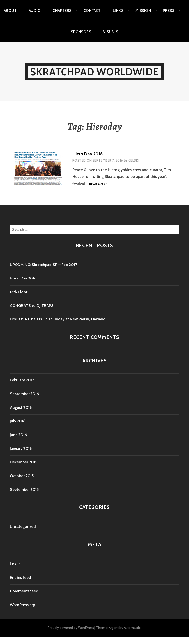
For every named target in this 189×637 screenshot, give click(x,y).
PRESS (168, 10)
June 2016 (18, 434)
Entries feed (20, 577)
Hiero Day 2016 (87, 154)
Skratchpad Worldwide (94, 72)
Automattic (132, 627)
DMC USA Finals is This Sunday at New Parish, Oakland (58, 319)
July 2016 (17, 421)
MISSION (143, 10)
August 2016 (21, 407)
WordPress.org (22, 604)
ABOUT (10, 10)
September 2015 (24, 489)
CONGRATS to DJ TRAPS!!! (33, 305)
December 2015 (23, 462)
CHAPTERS (62, 10)
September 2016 (24, 393)
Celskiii (134, 160)
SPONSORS (81, 32)
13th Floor (18, 292)
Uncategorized (23, 526)
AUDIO (35, 10)
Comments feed (24, 591)
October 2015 (22, 475)
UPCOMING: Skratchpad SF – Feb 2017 (43, 264)
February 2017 (22, 380)
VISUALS (110, 32)
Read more (98, 184)
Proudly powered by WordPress (71, 627)
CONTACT (92, 10)
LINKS (118, 10)
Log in (15, 563)
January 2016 (21, 448)
